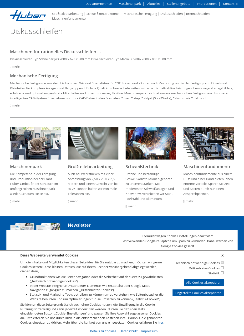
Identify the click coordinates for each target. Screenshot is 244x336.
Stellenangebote (178, 3)
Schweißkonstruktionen (103, 13)
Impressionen (207, 3)
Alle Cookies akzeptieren (203, 282)
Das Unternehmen (99, 3)
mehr (15, 66)
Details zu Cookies (103, 331)
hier (160, 322)
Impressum (149, 331)
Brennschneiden (198, 13)
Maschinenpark (130, 3)
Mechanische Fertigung (140, 13)
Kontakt (228, 3)
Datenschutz (129, 331)
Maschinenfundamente (69, 18)
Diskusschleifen (171, 13)
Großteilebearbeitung (67, 13)
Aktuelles (153, 3)
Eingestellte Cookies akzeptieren (198, 293)
